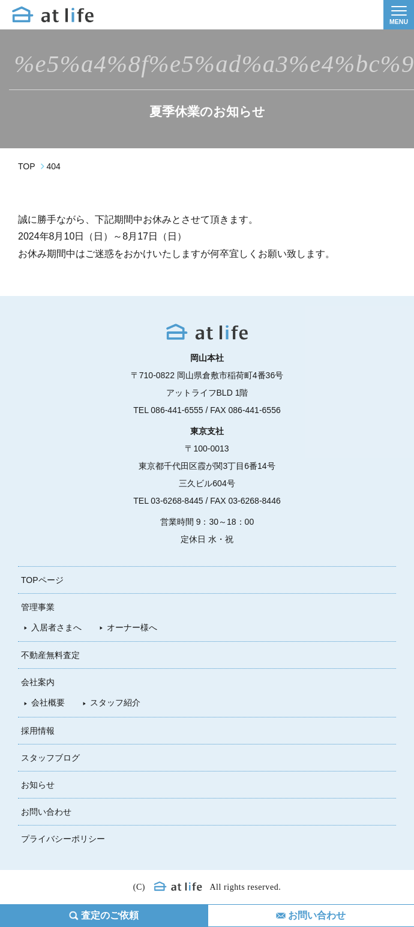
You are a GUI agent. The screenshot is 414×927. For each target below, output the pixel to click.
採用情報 (38, 730)
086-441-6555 (177, 410)
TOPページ (42, 580)
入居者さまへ (56, 627)
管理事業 (38, 607)
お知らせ (38, 785)
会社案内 (38, 682)
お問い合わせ (46, 812)
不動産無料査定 (50, 655)
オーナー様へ (132, 627)
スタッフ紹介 (115, 702)
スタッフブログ (50, 757)
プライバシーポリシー (63, 839)
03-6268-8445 (177, 501)
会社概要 (48, 702)
